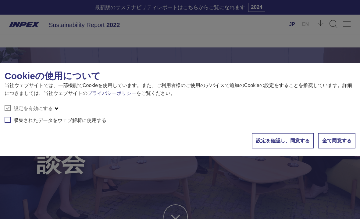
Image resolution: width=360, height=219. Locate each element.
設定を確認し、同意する (283, 140)
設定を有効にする (29, 108)
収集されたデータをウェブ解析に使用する (55, 120)
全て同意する (336, 140)
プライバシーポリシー (111, 93)
